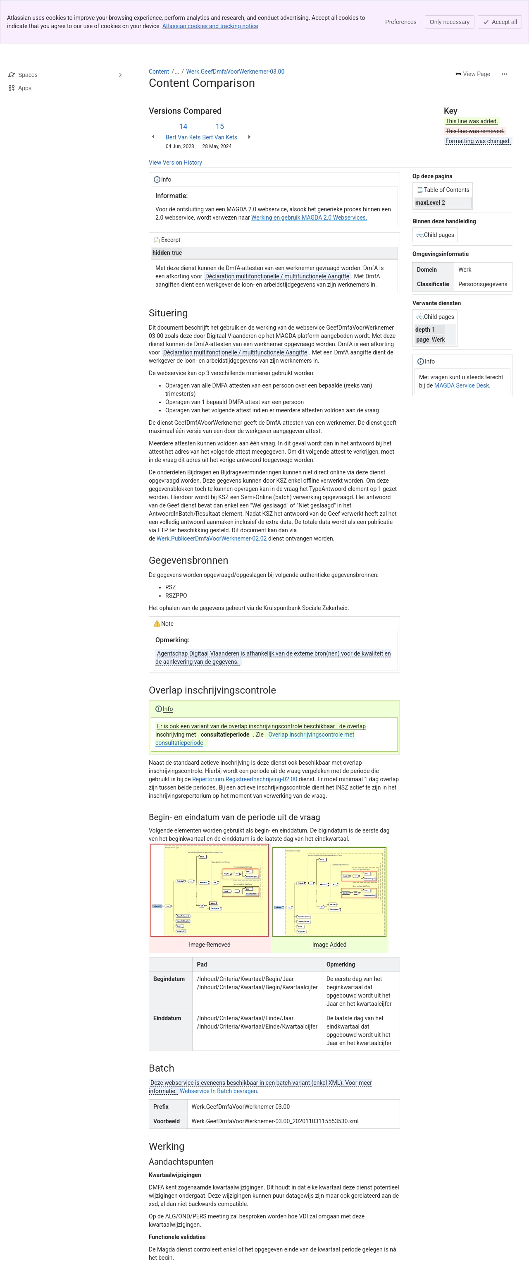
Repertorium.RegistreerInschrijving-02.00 (244, 735)
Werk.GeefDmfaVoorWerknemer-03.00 (235, 28)
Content (159, 28)
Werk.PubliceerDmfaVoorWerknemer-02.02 (212, 495)
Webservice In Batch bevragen (218, 1047)
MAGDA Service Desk (461, 342)
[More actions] (504, 30)
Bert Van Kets (183, 94)
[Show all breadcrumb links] (177, 28)
